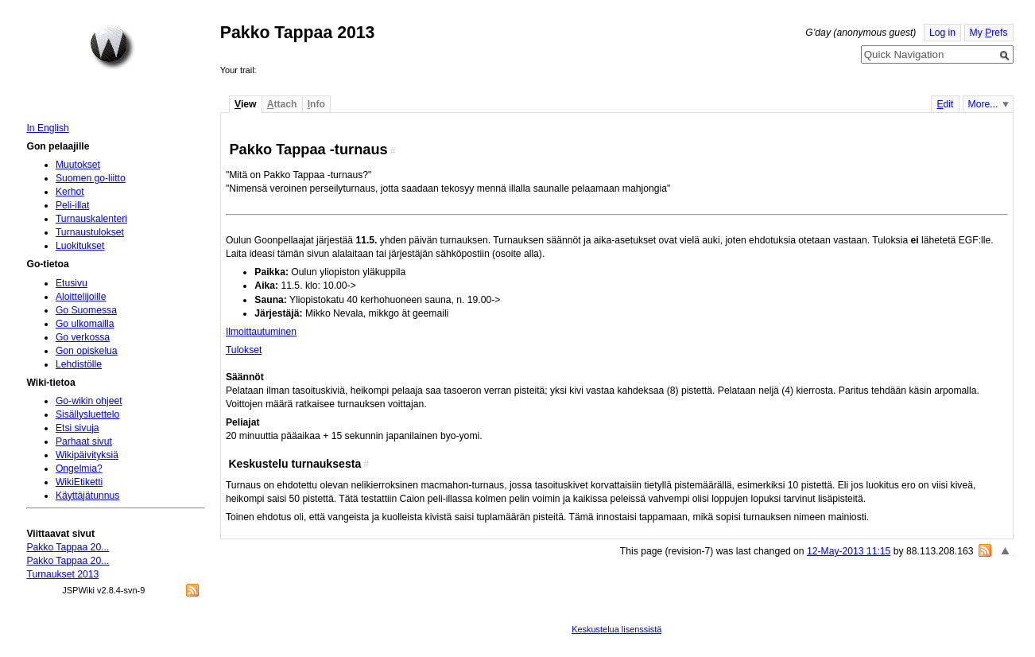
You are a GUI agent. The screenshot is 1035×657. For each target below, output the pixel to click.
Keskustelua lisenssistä (616, 629)
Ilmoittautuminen (261, 331)
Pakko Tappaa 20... (67, 547)
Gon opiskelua (87, 350)
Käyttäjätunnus (87, 495)
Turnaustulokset (90, 232)
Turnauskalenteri (91, 218)
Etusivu (71, 283)
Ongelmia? (79, 468)
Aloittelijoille (81, 296)
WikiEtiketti (79, 482)
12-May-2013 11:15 (848, 551)
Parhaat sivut (84, 441)
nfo (316, 104)
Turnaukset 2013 (62, 574)
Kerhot (70, 191)
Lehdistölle (79, 364)
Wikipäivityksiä (87, 455)
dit (944, 104)
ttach (282, 104)
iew (245, 104)
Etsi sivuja (77, 427)
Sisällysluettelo (87, 414)
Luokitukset (80, 245)
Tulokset (244, 350)
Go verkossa (83, 337)
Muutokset (78, 164)
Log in (942, 32)
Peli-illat (73, 205)
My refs (989, 32)
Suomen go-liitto (91, 178)
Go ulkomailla (85, 323)
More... (983, 104)
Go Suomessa (86, 310)
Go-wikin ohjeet (89, 400)
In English (47, 128)
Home (112, 46)
